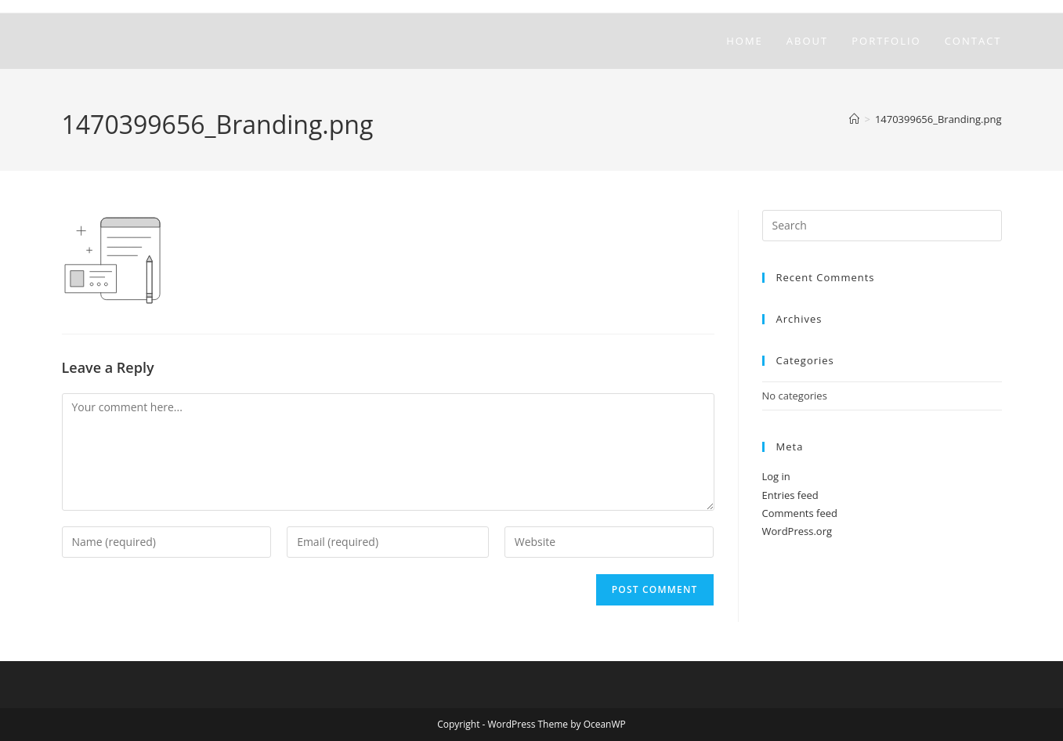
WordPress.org (797, 531)
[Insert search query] (882, 225)
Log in (776, 476)
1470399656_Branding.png (938, 119)
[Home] (854, 119)
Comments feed (799, 513)
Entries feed (790, 495)
